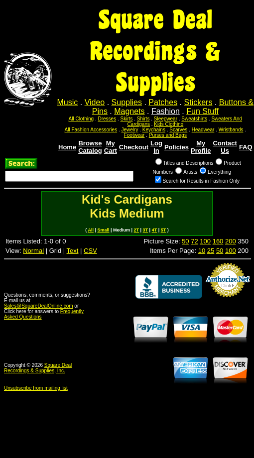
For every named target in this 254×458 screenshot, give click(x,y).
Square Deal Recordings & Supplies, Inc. (38, 367)
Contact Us (225, 146)
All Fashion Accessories (91, 129)
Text (73, 250)
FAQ (246, 147)
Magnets (129, 111)
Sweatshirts (194, 118)
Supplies (127, 102)
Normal (33, 250)
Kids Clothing (168, 124)
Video (95, 102)
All (91, 230)
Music (67, 102)
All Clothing (81, 118)
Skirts (126, 118)
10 (201, 250)
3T (145, 230)
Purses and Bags (168, 135)
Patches (162, 102)
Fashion (165, 111)
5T (163, 230)
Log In (156, 146)
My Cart (110, 146)
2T (136, 230)
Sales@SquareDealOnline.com (38, 306)
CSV (90, 250)
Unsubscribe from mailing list (36, 388)
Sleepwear (165, 118)
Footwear (134, 135)
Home (67, 147)
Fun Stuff (202, 111)
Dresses (107, 118)
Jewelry (130, 129)
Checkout (133, 147)
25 (210, 250)
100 (205, 241)
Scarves (178, 129)
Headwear (203, 129)
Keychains (153, 129)
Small (103, 230)
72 (194, 241)
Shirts (143, 118)
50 (185, 241)
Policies (176, 147)
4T (154, 230)
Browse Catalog (90, 146)
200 (230, 241)
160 (218, 241)
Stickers (198, 102)
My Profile (201, 146)
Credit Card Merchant (227, 301)
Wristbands (231, 129)
